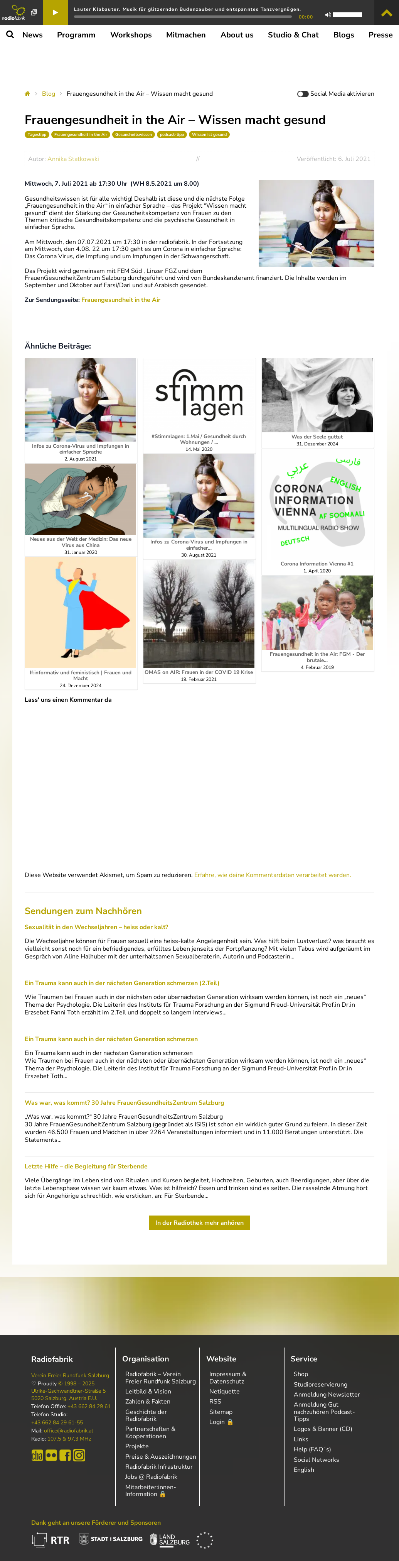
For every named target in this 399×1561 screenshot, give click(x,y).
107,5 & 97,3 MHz (69, 1439)
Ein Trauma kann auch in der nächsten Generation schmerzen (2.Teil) (122, 983)
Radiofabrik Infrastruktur (159, 1467)
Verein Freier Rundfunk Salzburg (70, 1375)
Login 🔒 (221, 1422)
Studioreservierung (320, 1384)
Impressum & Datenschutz (227, 1377)
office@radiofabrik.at (68, 1430)
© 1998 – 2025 (76, 1383)
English (304, 1470)
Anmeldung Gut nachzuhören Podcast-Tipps (324, 1411)
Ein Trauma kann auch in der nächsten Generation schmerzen (111, 1039)
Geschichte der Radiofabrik (146, 1415)
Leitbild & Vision (148, 1391)
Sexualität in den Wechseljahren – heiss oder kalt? (96, 927)
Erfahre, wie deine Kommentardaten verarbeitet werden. (272, 875)
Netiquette (224, 1391)
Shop (301, 1374)
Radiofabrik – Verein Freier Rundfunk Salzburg (160, 1377)
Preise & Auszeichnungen (160, 1457)
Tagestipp (37, 134)
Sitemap (220, 1412)
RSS (215, 1401)
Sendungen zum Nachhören (83, 911)
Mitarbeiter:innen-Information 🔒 (150, 1490)
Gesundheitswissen (133, 134)
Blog (48, 94)
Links (301, 1439)
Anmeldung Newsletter (327, 1394)
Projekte (137, 1446)
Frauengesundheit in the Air (80, 134)
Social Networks (316, 1460)
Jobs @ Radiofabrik (151, 1477)
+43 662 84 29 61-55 (57, 1422)
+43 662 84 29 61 (89, 1406)
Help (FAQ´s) (312, 1449)
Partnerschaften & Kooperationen (150, 1432)
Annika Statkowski (73, 159)
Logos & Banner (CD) (323, 1429)
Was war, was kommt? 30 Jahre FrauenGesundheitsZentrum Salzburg (124, 1103)
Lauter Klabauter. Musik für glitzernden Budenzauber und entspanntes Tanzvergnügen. (187, 9)
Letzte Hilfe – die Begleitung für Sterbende (86, 1166)
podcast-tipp (172, 134)
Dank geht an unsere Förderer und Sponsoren (96, 1523)
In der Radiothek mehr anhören (199, 1223)
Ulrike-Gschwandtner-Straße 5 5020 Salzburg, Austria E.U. (68, 1395)
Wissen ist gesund (209, 134)
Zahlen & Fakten (147, 1401)
